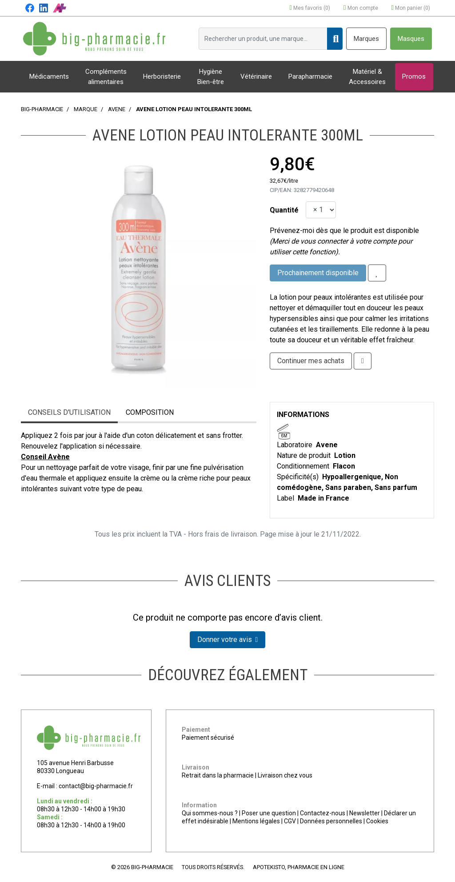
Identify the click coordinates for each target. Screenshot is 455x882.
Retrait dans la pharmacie (218, 775)
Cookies (377, 821)
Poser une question (269, 813)
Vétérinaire (256, 76)
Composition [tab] (150, 412)
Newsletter (364, 813)
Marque (85, 109)
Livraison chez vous (285, 775)
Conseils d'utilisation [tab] (69, 412)
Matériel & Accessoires (367, 77)
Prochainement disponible (318, 273)
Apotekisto (298, 867)
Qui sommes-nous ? (210, 813)
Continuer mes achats (310, 361)
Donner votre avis (227, 639)
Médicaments (49, 76)
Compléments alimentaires (106, 77)
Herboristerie (162, 76)
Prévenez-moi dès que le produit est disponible (344, 230)
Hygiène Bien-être (210, 77)
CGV (290, 821)
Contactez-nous (322, 813)
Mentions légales (256, 821)
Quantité (284, 210)
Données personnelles (331, 821)
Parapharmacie (310, 76)
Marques (366, 39)
